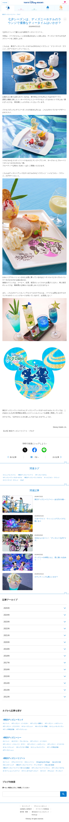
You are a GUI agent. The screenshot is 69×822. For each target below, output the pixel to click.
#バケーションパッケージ (11, 771)
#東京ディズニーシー (12, 738)
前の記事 (13, 457)
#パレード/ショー (27, 726)
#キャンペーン (29, 762)
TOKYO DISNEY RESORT (34, 2)
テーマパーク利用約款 (43, 809)
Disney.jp (34, 815)
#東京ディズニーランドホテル (33, 477)
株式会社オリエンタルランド (41, 812)
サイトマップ (25, 806)
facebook (34, 450)
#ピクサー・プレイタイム (20, 741)
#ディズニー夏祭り (36, 723)
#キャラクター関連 (41, 726)
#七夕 (22, 480)
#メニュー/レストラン (9, 475)
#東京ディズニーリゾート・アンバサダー (29, 765)
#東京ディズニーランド (13, 720)
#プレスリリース (17, 762)
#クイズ (43, 771)
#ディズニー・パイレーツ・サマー (14, 744)
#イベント (6, 723)
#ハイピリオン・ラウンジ (51, 477)
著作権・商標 (23, 812)
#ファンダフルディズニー (30, 771)
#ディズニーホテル (41, 475)
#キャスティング (8, 765)
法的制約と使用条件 (25, 809)
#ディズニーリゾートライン (41, 768)
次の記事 (56, 457)
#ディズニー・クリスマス (11, 726)
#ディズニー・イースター (20, 723)
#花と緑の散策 (49, 765)
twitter (25, 450)
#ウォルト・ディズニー (55, 771)
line (44, 450)
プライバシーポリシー (41, 806)
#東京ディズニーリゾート (25, 475)
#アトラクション (21, 729)
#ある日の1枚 (56, 762)
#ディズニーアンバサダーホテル (12, 477)
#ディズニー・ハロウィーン (54, 723)
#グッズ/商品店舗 (8, 729)
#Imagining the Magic (43, 762)
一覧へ (36, 457)
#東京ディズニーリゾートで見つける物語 (16, 768)
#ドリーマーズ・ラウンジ (10, 480)
